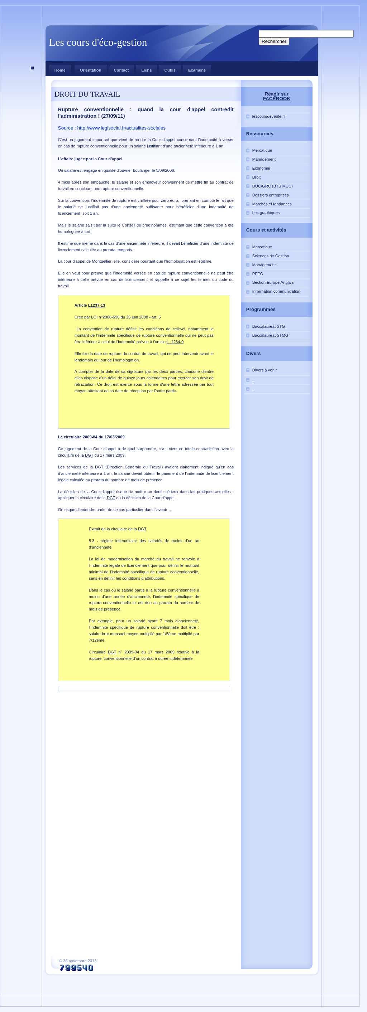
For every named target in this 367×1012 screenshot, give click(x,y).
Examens (197, 70)
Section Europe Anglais (273, 282)
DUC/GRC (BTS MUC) (272, 186)
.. (253, 380)
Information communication (276, 291)
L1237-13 (96, 305)
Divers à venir (264, 370)
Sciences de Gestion (270, 256)
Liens (146, 70)
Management (264, 159)
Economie (261, 168)
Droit (256, 177)
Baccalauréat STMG (270, 335)
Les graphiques (266, 212)
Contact (119, 68)
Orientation (90, 70)
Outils (170, 70)
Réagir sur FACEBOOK (276, 96)
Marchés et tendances (272, 204)
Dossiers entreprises (270, 195)
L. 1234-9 (175, 342)
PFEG (257, 274)
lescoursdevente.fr (268, 116)
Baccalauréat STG (268, 326)
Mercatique (262, 150)
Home (60, 70)
